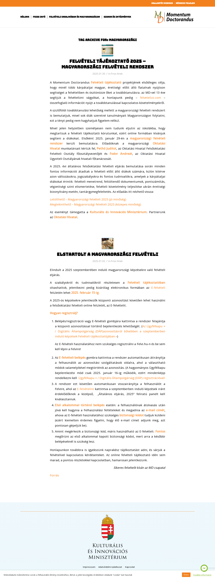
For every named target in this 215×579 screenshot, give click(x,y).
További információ (202, 575)
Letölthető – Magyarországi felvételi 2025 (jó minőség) (88, 199)
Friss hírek (117, 73)
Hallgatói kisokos (162, 3)
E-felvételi (157, 288)
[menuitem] (162, 3)
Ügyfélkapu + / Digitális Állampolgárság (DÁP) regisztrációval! (121, 378)
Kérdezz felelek (185, 3)
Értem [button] (186, 574)
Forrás (54, 475)
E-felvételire (85, 389)
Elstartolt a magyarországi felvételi (107, 254)
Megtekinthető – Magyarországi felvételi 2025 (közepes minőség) (95, 204)
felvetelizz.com (150, 98)
